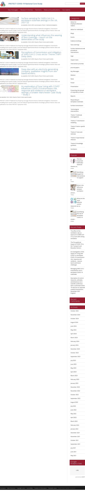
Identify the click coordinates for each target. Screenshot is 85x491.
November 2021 (75, 437)
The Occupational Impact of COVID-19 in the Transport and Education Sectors (77, 245)
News (72, 79)
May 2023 (73, 368)
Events (73, 37)
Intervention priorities (77, 64)
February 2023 (75, 380)
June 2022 (73, 410)
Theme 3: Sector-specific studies (46, 42)
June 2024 (73, 326)
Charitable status (52, 488)
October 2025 (75, 311)
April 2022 (73, 418)
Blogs (72, 34)
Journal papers (38, 25)
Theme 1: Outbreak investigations (49, 25)
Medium (73, 75)
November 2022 (75, 391)
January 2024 (74, 345)
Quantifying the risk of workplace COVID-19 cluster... (77, 215)
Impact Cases (74, 60)
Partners (38, 10)
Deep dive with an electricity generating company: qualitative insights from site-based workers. (39, 71)
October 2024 (75, 319)
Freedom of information (40, 488)
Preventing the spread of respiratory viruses (77, 91)
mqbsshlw (25, 25)
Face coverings (75, 45)
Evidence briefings (76, 41)
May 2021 (73, 456)
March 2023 (74, 376)
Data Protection (11, 488)
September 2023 (75, 357)
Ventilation (74, 149)
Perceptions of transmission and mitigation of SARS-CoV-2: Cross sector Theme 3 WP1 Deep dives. (41, 54)
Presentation (74, 87)
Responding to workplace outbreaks (77, 101)
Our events (66, 10)
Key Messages (75, 72)
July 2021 (73, 448)
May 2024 (73, 330)
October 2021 (75, 440)
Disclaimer (3, 488)
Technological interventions (75, 110)
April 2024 (73, 334)
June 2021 (73, 452)
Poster (73, 83)
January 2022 (74, 429)
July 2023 (73, 361)
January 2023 (74, 383)
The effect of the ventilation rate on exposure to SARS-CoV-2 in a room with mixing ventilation (77, 235)
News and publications (52, 10)
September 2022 (75, 399)
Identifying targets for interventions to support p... (78, 176)
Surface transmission (77, 106)
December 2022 (75, 387)
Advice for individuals (77, 30)
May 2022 (73, 414)
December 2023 (75, 349)
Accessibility (30, 488)
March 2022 (74, 421)
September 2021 (75, 444)
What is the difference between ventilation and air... (77, 189)
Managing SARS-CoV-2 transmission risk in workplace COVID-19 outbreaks (77, 272)
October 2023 (75, 353)
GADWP (83, 477)
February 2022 (75, 425)
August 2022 (74, 402)
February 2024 (75, 342)
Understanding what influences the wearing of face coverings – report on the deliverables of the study (41, 37)
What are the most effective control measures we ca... (78, 202)
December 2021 (75, 433)
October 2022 (75, 395)
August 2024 (74, 323)
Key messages (13, 10)
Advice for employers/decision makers (76, 24)
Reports (36, 42)
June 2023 (73, 364)
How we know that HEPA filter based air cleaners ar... (77, 163)
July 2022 (73, 406)
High (72, 56)
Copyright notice (21, 488)
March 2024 (74, 338)
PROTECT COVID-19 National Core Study (4, 9)
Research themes (26, 10)
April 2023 (73, 372)
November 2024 (75, 315)
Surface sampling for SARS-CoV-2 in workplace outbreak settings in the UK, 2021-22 (39, 20)
